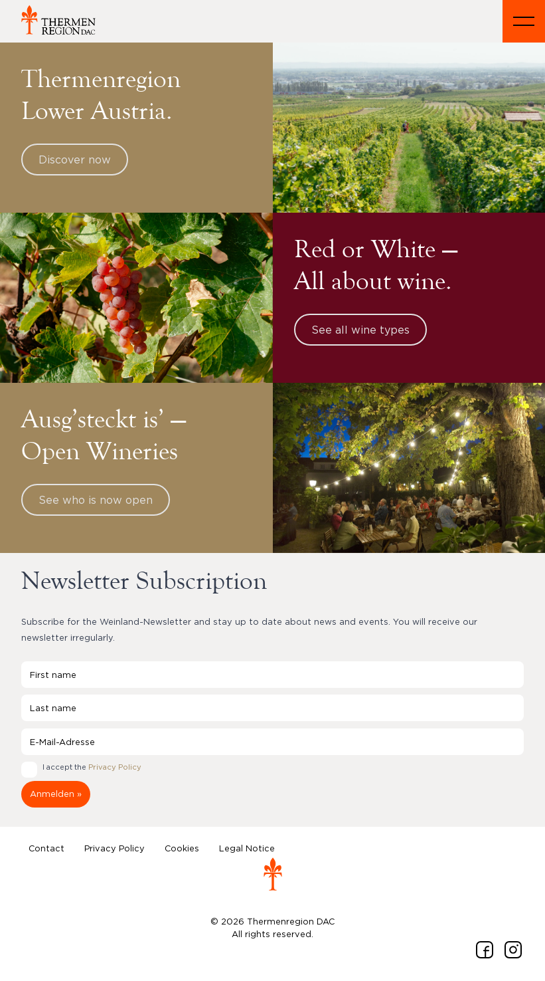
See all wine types (360, 330)
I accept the (91, 767)
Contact (46, 848)
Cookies (182, 848)
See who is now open (96, 500)
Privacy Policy (114, 767)
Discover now (75, 159)
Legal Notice (247, 848)
